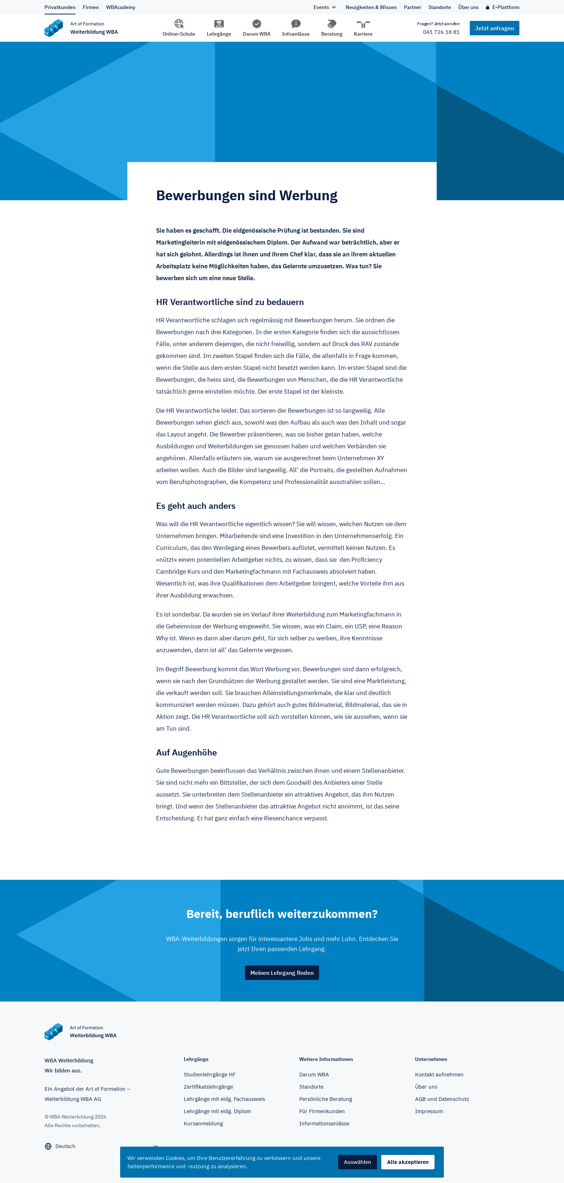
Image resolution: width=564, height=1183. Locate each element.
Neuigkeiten (371, 7)
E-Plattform (505, 7)
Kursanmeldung (203, 1123)
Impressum (429, 1111)
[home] (108, 28)
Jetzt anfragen (494, 28)
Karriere (363, 34)
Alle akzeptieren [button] (408, 1162)
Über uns (468, 7)
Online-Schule (179, 34)
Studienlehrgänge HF (210, 1074)
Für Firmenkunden (322, 1111)
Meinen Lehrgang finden (282, 972)
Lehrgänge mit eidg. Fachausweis (224, 1098)
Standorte (439, 7)
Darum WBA (256, 34)
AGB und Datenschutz (442, 1098)
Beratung (331, 34)
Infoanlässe (296, 34)
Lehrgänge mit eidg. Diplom (217, 1111)
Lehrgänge (219, 34)
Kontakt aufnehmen (439, 1074)
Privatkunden (60, 7)
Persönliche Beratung (325, 1098)
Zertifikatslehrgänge (208, 1086)
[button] (324, 7)
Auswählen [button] (357, 1162)
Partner (412, 7)
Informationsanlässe (324, 1123)
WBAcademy (120, 7)
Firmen (91, 7)
